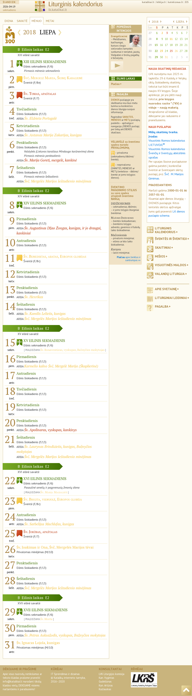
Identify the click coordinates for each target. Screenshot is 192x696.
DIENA (8, 21)
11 (171, 39)
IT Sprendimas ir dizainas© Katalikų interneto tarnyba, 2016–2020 (68, 677)
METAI (50, 21)
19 (176, 45)
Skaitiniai (163, 247)
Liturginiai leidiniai (171, 298)
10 (166, 39)
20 (181, 45)
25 (171, 51)
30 (150, 51)
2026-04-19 (9, 6)
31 (150, 57)
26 (176, 51)
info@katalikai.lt (12, 681)
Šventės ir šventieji (171, 239)
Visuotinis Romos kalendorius (166, 149)
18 (171, 45)
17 (166, 45)
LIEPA (180, 22)
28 (150, 39)
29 (150, 45)
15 (156, 45)
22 (156, 51)
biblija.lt (161, 2)
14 (186, 39)
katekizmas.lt (175, 2)
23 (161, 51)
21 (186, 45)
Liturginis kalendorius (165, 230)
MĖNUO (37, 21)
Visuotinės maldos (170, 265)
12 (176, 39)
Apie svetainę (166, 289)
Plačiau (115, 84)
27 (150, 33)
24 (166, 51)
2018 (155, 22)
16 (161, 45)
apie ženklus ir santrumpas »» (128, 259)
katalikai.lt (148, 2)
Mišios (160, 256)
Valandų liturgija (170, 274)
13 (181, 39)
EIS (186, 2)
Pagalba (161, 306)
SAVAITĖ (22, 21)
